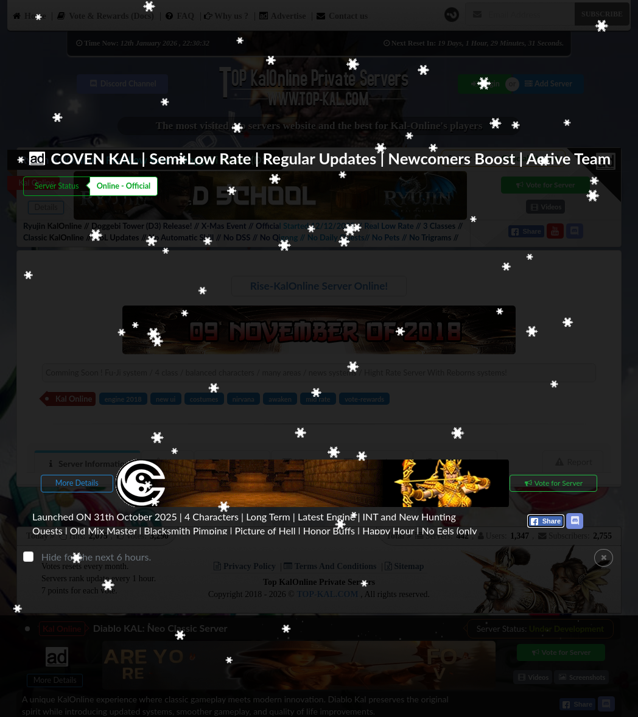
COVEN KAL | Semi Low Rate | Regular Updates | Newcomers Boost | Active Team (331, 158)
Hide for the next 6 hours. (96, 556)
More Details (77, 483)
